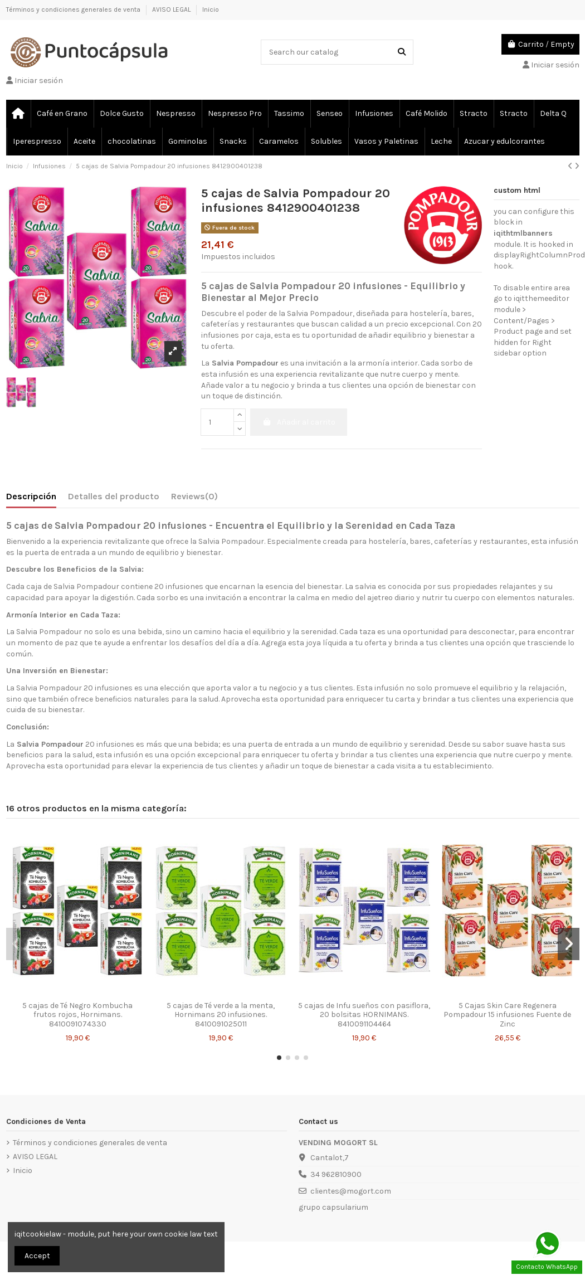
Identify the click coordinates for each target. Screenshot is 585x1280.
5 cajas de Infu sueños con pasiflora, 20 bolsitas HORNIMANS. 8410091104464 (364, 1015)
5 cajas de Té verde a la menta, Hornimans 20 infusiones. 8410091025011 (221, 1015)
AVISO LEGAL (172, 9)
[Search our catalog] (401, 52)
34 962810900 (336, 1174)
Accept (37, 1255)
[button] (279, 1057)
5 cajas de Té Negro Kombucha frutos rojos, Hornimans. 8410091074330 (77, 1015)
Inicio (210, 9)
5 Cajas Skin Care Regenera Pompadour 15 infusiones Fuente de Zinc (507, 1015)
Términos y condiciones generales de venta (74, 9)
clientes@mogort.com (350, 1191)
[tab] (194, 499)
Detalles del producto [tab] (113, 496)
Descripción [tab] (31, 496)
